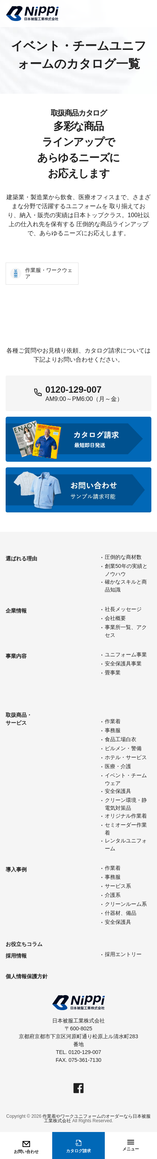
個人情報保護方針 (27, 976)
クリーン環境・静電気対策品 (126, 804)
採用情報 (16, 956)
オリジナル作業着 (126, 816)
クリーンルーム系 (126, 904)
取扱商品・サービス (19, 719)
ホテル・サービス (126, 757)
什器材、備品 (120, 913)
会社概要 (115, 618)
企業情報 (16, 611)
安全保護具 (118, 791)
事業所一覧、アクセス (126, 631)
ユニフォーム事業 (126, 655)
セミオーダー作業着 (126, 829)
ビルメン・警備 (123, 748)
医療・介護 (118, 766)
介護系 (113, 895)
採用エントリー (123, 954)
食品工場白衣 (120, 739)
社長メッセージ (123, 609)
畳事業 (113, 673)
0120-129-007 (73, 389)
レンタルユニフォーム (126, 844)
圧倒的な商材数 (123, 557)
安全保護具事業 (123, 664)
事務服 (113, 730)
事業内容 (16, 656)
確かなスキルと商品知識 (126, 586)
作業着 (113, 721)
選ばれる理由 (21, 558)
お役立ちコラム (24, 944)
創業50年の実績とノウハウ (126, 570)
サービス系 (118, 886)
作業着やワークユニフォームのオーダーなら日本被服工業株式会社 (96, 1118)
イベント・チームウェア (126, 779)
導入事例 (16, 869)
